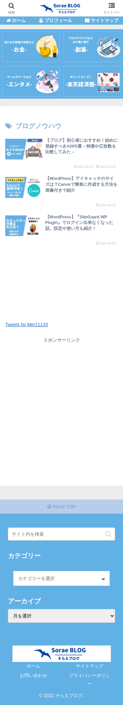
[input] (61, 534)
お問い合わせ (33, 675)
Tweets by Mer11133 (26, 324)
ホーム (33, 666)
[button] (108, 534)
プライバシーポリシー (89, 679)
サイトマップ (89, 666)
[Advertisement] (61, 274)
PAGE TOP (61, 506)
